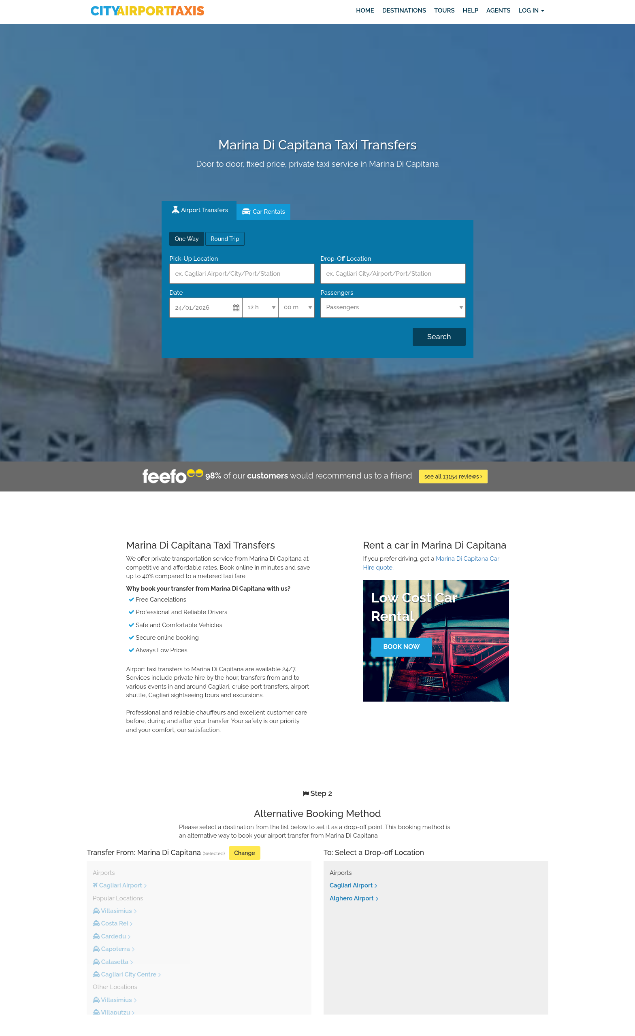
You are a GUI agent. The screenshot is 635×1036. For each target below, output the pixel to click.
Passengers (336, 292)
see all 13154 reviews (453, 476)
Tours (444, 10)
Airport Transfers (204, 210)
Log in (531, 10)
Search (439, 336)
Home (365, 10)
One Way (186, 239)
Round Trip (225, 239)
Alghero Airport (352, 898)
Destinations (404, 10)
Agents (498, 10)
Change (244, 853)
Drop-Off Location (345, 258)
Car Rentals (269, 211)
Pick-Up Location (193, 258)
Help (470, 10)
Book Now (401, 647)
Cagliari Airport (351, 885)
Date (176, 292)
